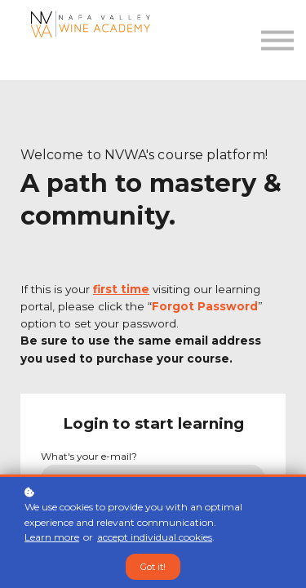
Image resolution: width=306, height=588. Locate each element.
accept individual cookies (154, 537)
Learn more (51, 537)
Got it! (153, 566)
